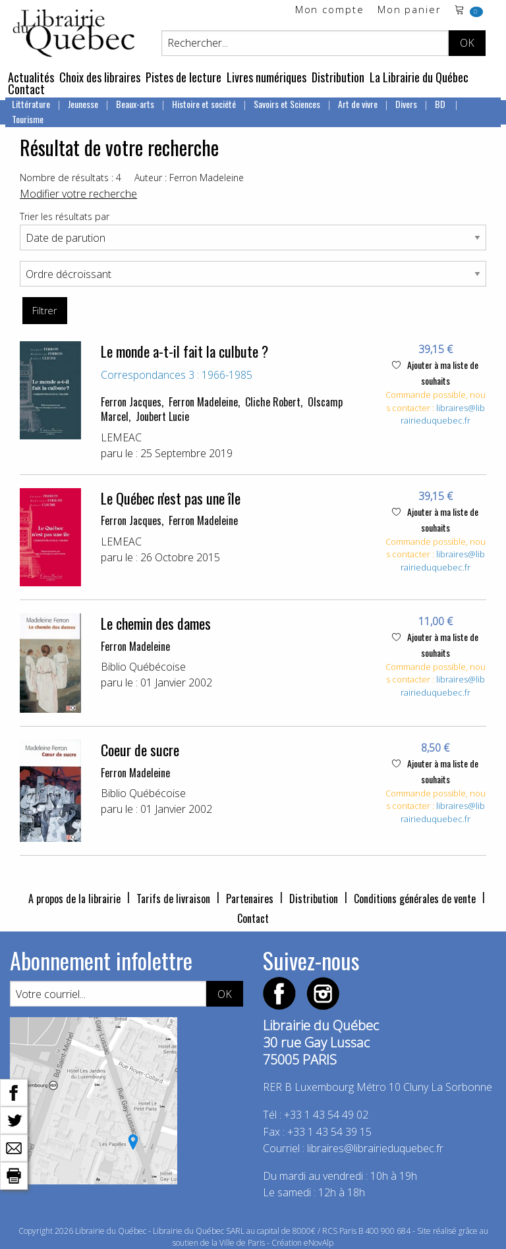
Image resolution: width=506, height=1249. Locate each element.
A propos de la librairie (74, 898)
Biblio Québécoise (143, 666)
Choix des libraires (99, 77)
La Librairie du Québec (419, 77)
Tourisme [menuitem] (27, 119)
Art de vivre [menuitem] (358, 104)
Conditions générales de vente (415, 898)
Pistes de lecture (183, 77)
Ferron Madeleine (203, 402)
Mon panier (409, 10)
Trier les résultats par (64, 216)
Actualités (31, 77)
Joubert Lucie (162, 416)
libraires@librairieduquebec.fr (443, 414)
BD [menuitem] (441, 104)
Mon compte (329, 10)
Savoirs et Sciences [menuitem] (287, 104)
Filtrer (44, 310)
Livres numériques (266, 77)
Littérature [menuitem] (31, 104)
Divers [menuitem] (406, 104)
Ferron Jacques (131, 402)
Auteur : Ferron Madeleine (189, 177)
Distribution (338, 77)
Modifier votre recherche (78, 193)
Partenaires (249, 898)
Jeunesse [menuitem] (83, 104)
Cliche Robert (272, 402)
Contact (26, 89)
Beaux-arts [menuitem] (135, 104)
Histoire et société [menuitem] (204, 104)
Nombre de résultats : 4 (70, 177)
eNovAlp (318, 1242)
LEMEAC (121, 437)
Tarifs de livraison (173, 898)
